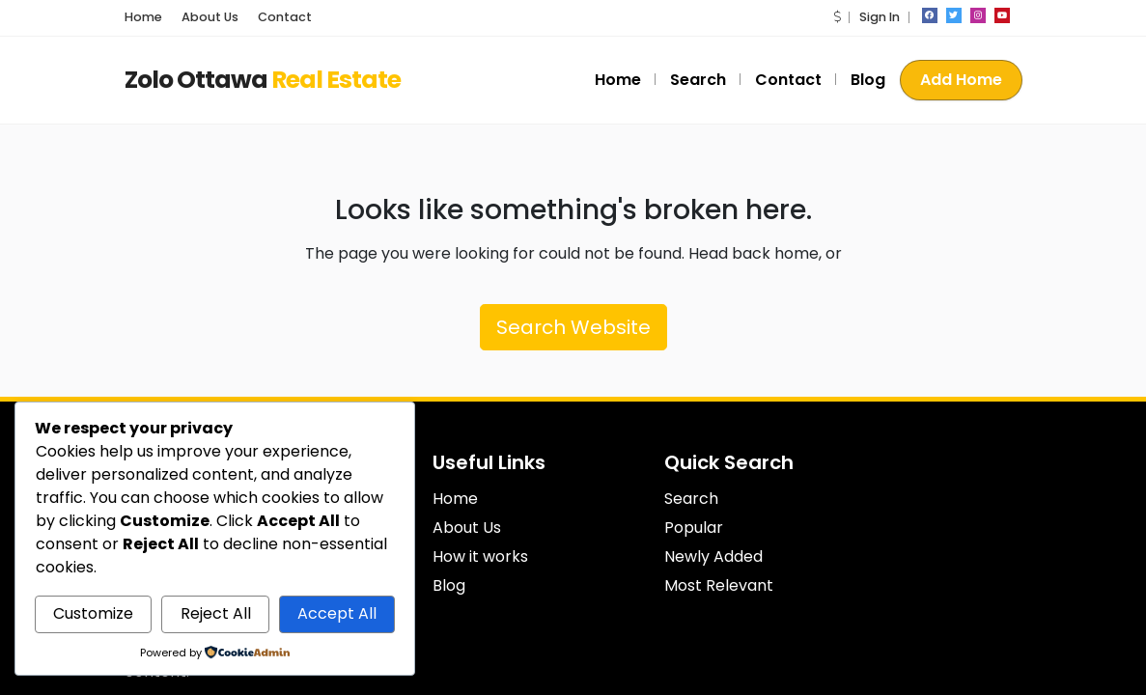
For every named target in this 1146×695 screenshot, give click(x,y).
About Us (210, 17)
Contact (285, 17)
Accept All (337, 613)
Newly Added (713, 556)
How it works (480, 556)
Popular (693, 527)
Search (698, 80)
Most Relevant (718, 585)
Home (143, 17)
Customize (93, 613)
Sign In (879, 17)
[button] (837, 17)
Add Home (961, 80)
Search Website (573, 327)
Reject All (216, 613)
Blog (868, 80)
